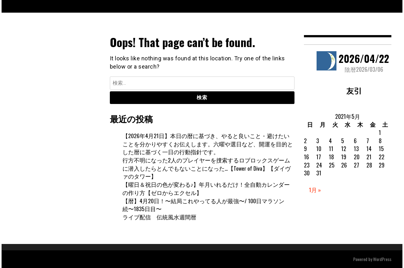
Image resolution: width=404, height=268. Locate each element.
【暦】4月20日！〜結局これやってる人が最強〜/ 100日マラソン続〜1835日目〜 (203, 205)
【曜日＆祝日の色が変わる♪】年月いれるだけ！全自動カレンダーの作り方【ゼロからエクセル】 (206, 188)
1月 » (315, 190)
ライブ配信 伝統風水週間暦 (159, 217)
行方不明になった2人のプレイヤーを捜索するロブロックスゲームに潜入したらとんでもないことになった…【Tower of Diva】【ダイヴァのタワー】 (206, 168)
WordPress (382, 259)
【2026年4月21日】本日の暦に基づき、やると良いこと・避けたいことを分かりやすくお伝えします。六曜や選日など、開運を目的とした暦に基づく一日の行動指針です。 (207, 143)
